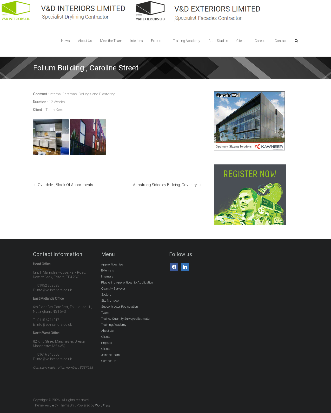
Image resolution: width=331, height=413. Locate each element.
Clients (241, 41)
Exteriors (158, 41)
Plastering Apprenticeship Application (127, 282)
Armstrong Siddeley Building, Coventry (167, 185)
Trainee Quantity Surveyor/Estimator (126, 318)
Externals (107, 270)
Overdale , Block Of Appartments (63, 185)
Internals (107, 276)
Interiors (136, 41)
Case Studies (218, 41)
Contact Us (283, 41)
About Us (85, 41)
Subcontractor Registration (119, 306)
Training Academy (186, 41)
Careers (260, 41)
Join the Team (110, 355)
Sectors (106, 294)
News (65, 41)
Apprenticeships (112, 264)
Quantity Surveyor (113, 288)
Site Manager (110, 300)
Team (105, 312)
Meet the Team (111, 41)
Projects (106, 343)
